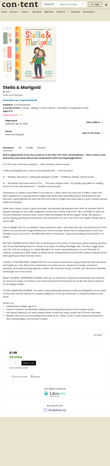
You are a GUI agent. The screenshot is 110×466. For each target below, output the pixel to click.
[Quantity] (15, 363)
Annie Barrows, (11, 100)
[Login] (95, 4)
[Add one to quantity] (19, 363)
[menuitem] (4, 12)
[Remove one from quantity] (11, 363)
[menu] (55, 12)
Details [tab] (29, 147)
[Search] (83, 4)
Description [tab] (8, 147)
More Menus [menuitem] (89, 11)
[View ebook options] (55, 408)
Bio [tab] (20, 147)
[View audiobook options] (55, 392)
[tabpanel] (55, 241)
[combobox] (50, 4)
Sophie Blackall (29, 100)
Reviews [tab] (41, 147)
